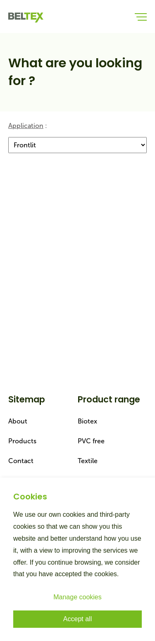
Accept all (77, 618)
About (17, 421)
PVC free (91, 441)
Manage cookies (77, 597)
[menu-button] (140, 16)
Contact (20, 461)
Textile (88, 461)
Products (22, 441)
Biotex (87, 421)
